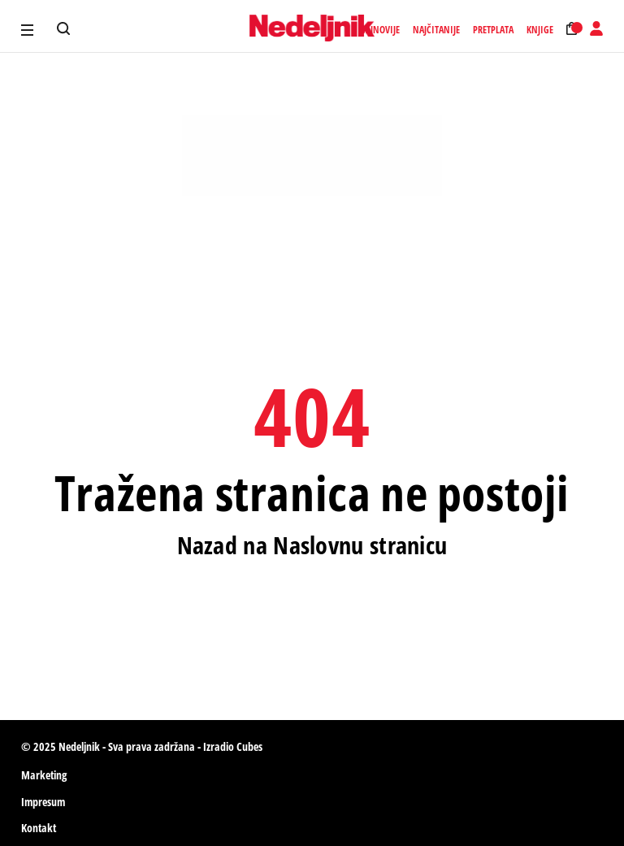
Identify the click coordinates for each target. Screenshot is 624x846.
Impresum (43, 801)
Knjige (539, 30)
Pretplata (493, 30)
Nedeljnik (79, 746)
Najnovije (379, 30)
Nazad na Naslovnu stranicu (312, 545)
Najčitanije (436, 30)
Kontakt (38, 827)
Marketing (44, 775)
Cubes (249, 746)
